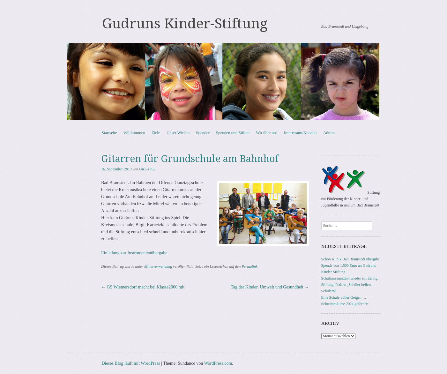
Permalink (249, 266)
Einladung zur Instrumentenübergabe (134, 253)
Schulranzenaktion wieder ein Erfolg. (349, 278)
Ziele (156, 132)
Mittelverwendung (158, 266)
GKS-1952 (147, 169)
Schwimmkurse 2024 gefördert (345, 304)
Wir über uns (266, 132)
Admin (329, 132)
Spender (203, 132)
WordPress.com (218, 363)
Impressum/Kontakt (300, 132)
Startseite (109, 132)
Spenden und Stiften (233, 132)
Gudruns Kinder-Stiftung (185, 23)
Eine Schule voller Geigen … (343, 297)
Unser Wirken (178, 132)
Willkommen (134, 132)
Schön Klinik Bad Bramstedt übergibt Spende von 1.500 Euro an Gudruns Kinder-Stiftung (350, 265)
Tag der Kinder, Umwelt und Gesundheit (270, 287)
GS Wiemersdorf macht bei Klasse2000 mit (142, 287)
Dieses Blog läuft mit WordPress (131, 363)
